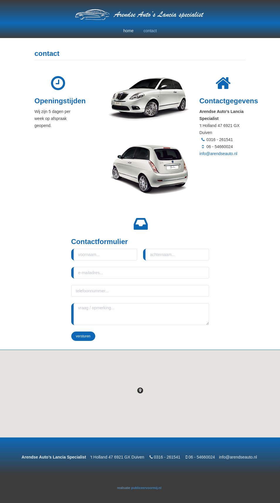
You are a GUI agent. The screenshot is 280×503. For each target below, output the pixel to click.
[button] (140, 390)
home (128, 30)
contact (150, 30)
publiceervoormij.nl (146, 488)
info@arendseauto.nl (218, 153)
